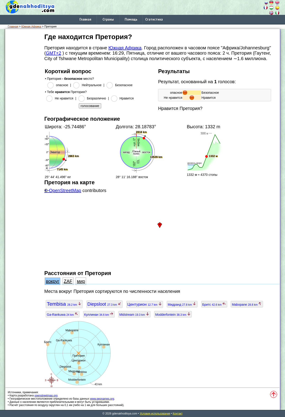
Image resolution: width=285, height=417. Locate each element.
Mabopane (247, 304)
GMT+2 (53, 53)
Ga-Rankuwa (62, 314)
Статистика (154, 19)
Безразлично (96, 98)
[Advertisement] (23, 100)
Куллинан (98, 314)
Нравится (127, 98)
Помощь (131, 19)
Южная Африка (31, 26)
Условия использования (155, 413)
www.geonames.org (102, 398)
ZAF (68, 281)
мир (81, 281)
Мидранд (182, 304)
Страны (108, 19)
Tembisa (64, 304)
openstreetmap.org (46, 395)
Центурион (144, 304)
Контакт (177, 413)
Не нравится (64, 98)
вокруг (52, 281)
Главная (85, 19)
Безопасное (123, 85)
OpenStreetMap (65, 190)
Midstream (134, 314)
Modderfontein (173, 314)
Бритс (214, 304)
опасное (62, 85)
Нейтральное (91, 85)
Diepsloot (104, 304)
